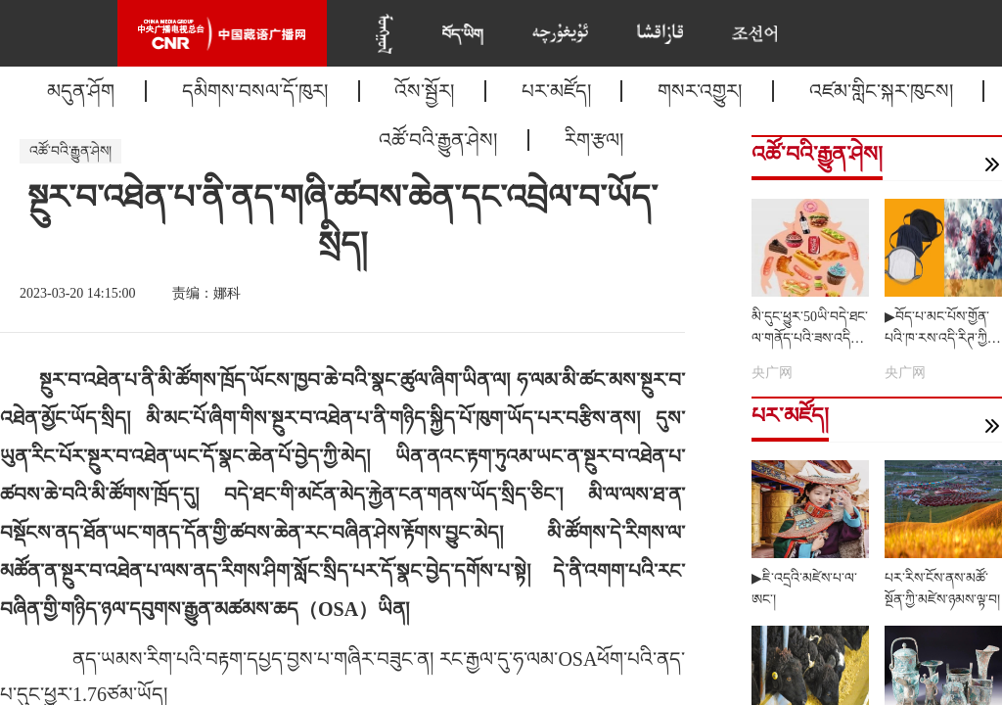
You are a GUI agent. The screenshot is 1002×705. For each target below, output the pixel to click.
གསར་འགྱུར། (700, 91)
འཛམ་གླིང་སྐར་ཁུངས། (881, 91)
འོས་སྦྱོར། (424, 91)
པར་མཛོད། (556, 91)
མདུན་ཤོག (80, 91)
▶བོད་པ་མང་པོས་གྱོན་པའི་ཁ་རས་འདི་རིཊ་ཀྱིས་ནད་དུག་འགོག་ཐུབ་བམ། (942, 338)
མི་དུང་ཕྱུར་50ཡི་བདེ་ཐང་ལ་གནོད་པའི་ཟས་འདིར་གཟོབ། (810, 338)
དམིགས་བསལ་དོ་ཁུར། (255, 91)
